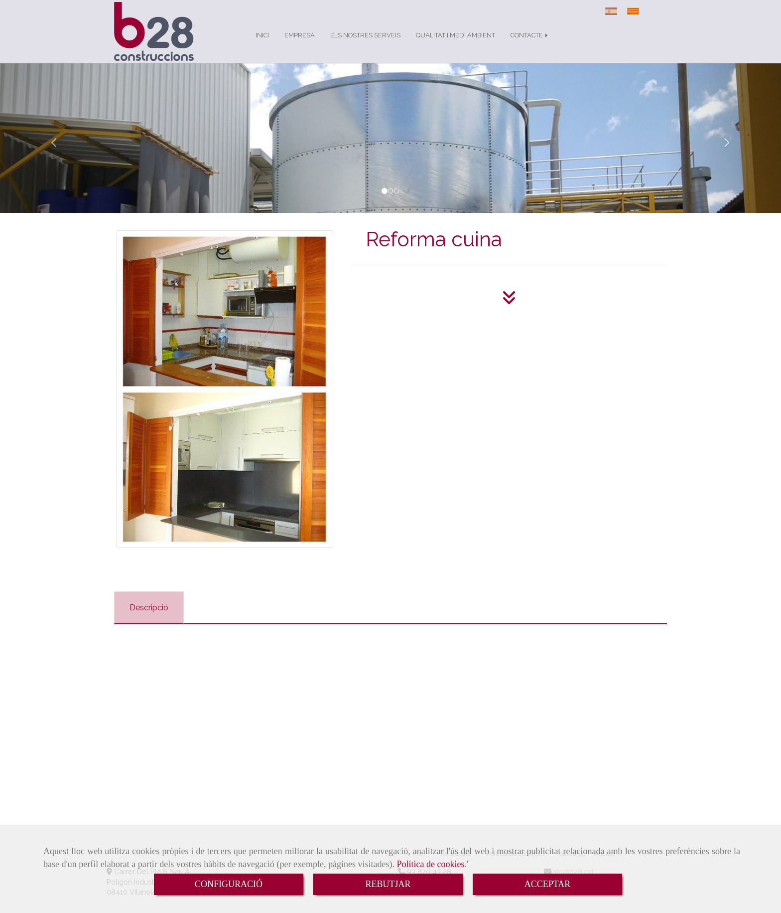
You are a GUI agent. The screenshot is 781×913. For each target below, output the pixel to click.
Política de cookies (431, 864)
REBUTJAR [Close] (387, 884)
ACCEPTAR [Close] (547, 884)
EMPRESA (299, 45)
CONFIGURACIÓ (228, 884)
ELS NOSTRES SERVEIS (365, 45)
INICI (262, 45)
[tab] (149, 617)
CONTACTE (530, 45)
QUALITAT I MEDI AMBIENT (455, 45)
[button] (58, 148)
